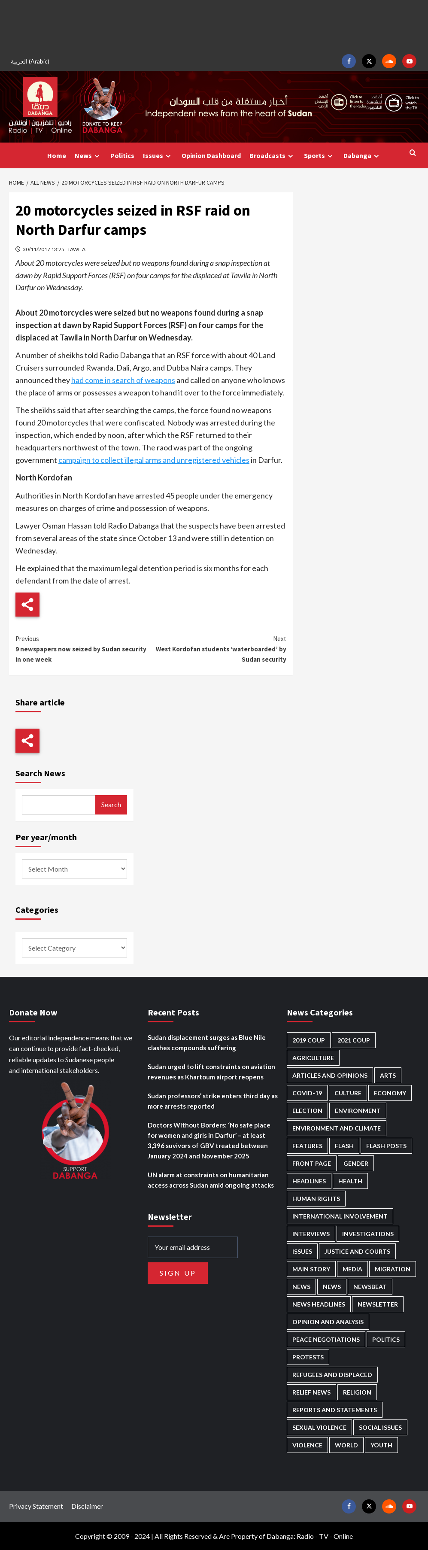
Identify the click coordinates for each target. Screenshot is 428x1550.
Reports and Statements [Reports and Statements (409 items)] (334, 1409)
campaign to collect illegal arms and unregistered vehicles (153, 460)
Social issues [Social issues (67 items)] (380, 1427)
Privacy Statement (36, 1506)
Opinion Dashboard (211, 155)
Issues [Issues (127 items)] (302, 1251)
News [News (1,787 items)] (332, 1286)
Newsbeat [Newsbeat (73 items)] (370, 1286)
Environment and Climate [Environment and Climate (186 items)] (336, 1128)
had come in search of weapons (123, 380)
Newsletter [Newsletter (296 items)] (378, 1304)
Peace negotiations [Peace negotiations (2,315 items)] (326, 1339)
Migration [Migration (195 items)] (392, 1269)
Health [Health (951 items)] (350, 1181)
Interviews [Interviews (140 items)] (311, 1233)
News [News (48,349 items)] (301, 1286)
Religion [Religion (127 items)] (357, 1392)
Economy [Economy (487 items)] (390, 1093)
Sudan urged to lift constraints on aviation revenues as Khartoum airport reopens (211, 1072)
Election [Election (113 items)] (307, 1110)
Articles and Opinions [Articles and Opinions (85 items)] (329, 1075)
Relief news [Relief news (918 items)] (311, 1392)
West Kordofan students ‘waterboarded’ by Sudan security (219, 648)
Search (111, 804)
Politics (122, 155)
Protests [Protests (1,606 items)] (308, 1357)
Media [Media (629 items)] (352, 1269)
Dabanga (362, 155)
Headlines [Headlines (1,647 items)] (309, 1181)
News (88, 155)
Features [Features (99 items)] (307, 1145)
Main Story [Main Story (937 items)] (311, 1269)
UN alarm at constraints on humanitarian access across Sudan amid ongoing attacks (211, 1180)
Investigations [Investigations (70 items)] (368, 1233)
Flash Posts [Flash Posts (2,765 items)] (386, 1145)
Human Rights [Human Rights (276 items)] (316, 1198)
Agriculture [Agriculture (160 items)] (313, 1057)
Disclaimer (87, 1506)
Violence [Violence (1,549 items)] (307, 1445)
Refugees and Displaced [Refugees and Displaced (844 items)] (332, 1374)
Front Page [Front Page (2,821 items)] (311, 1163)
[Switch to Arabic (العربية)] (31, 61)
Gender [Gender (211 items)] (355, 1163)
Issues (158, 155)
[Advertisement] (214, 26)
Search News (40, 773)
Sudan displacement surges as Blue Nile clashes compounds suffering (207, 1042)
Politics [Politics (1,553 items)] (386, 1339)
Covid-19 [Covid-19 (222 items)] (307, 1093)
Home (56, 155)
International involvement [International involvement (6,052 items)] (340, 1216)
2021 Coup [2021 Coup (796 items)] (353, 1040)
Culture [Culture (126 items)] (347, 1093)
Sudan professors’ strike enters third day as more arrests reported (213, 1101)
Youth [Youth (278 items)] (381, 1445)
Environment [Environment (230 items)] (358, 1110)
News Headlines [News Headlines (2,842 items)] (318, 1304)
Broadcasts (272, 155)
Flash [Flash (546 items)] (344, 1145)
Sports (319, 155)
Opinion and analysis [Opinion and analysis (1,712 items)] (328, 1321)
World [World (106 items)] (346, 1445)
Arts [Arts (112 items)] (388, 1075)
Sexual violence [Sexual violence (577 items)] (319, 1427)
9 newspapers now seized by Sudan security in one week (83, 648)
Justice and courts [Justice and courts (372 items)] (357, 1251)
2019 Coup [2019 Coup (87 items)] (308, 1040)
